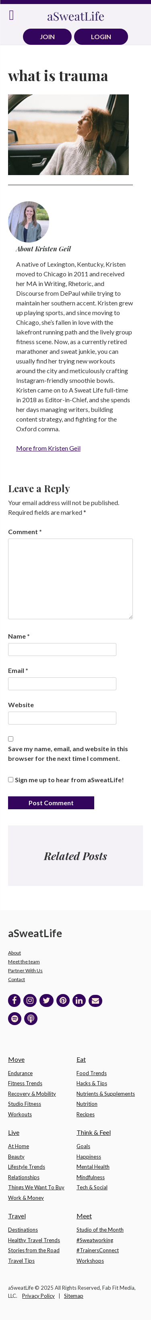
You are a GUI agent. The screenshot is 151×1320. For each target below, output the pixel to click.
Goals (83, 1146)
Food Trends (92, 1073)
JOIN (47, 36)
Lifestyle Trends (26, 1166)
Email (18, 670)
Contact (16, 979)
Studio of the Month (100, 1229)
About (14, 953)
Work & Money (26, 1198)
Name (19, 636)
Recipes (86, 1114)
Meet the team (24, 962)
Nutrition (87, 1104)
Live (13, 1132)
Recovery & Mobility (32, 1093)
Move (16, 1059)
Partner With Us (25, 970)
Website (21, 704)
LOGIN (101, 36)
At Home (18, 1146)
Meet (84, 1216)
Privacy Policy (38, 1296)
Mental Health (93, 1166)
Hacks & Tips (92, 1083)
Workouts (20, 1114)
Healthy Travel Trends (34, 1240)
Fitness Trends (25, 1083)
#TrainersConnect (98, 1250)
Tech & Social (92, 1187)
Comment (25, 531)
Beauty (16, 1156)
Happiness (89, 1156)
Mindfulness (91, 1177)
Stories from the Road (34, 1250)
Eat (81, 1059)
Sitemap (73, 1296)
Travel (17, 1216)
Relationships (23, 1177)
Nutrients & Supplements (106, 1093)
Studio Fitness (24, 1104)
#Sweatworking (95, 1240)
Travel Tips (21, 1260)
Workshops (90, 1260)
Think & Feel (94, 1132)
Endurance (20, 1073)
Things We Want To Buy (36, 1187)
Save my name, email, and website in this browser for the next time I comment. (68, 753)
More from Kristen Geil (48, 448)
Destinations (23, 1229)
